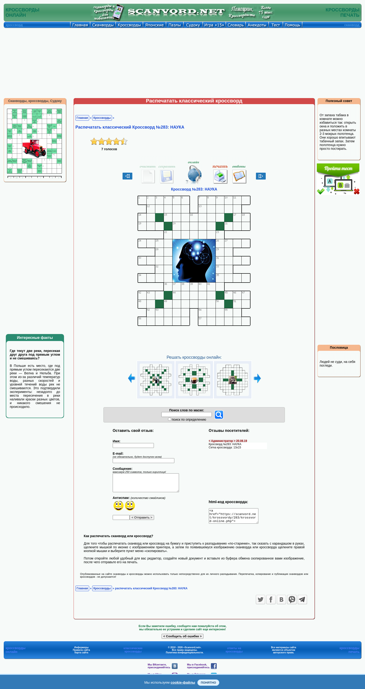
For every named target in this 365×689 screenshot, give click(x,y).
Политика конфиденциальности (184, 655)
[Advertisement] (182, 63)
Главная (82, 117)
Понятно (208, 682)
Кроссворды (102, 117)
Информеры (81, 650)
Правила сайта (81, 652)
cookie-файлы (183, 682)
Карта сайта (81, 655)
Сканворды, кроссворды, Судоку (35, 101)
